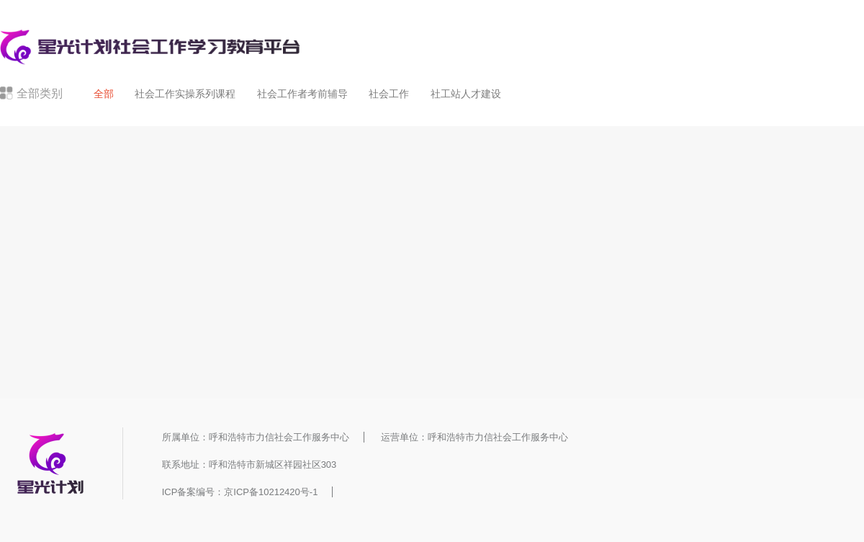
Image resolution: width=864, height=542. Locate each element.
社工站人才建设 (466, 93)
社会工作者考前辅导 (302, 93)
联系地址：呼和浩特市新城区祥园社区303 (249, 464)
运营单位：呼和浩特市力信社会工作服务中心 (474, 437)
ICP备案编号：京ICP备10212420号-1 (240, 492)
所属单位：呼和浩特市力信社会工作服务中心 (255, 437)
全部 (104, 93)
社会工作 (389, 93)
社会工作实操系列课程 (185, 93)
